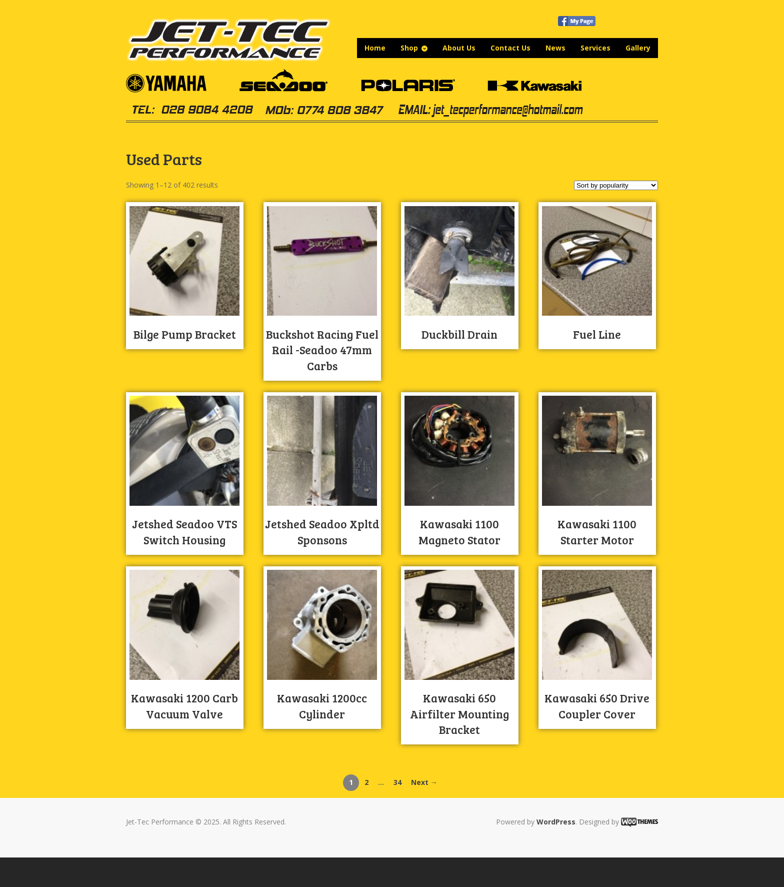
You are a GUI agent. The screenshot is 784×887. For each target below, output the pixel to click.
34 (398, 782)
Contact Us (510, 48)
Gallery (638, 48)
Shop (409, 48)
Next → (424, 782)
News (556, 48)
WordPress (556, 821)
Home (375, 48)
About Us (459, 48)
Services (595, 48)
